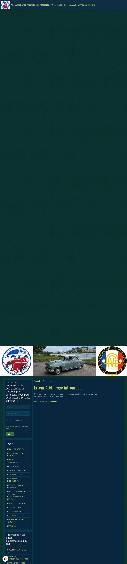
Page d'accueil (70, 5)
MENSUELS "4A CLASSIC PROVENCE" (17, 486)
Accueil (37, 381)
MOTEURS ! (11, 526)
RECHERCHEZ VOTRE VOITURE (15, 520)
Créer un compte (12, 426)
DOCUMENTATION (15, 515)
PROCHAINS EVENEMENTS (13, 479)
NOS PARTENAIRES (15, 507)
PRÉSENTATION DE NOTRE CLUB (15, 454)
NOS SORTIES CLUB (15, 474)
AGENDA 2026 (13, 466)
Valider (10, 434)
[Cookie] (5, 559)
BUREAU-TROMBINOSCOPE (14, 461)
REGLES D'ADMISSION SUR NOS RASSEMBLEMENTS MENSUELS (16, 495)
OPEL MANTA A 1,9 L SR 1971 (17, 551)
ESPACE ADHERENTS (86, 5)
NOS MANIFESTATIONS (17, 470)
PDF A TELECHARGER (16, 503)
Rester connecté (14, 420)
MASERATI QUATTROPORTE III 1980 (17, 557)
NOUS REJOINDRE (14, 511)
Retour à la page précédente (45, 401)
